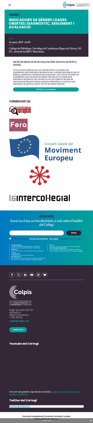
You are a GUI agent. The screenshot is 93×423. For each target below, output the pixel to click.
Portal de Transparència (33, 416)
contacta (18, 329)
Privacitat (49, 416)
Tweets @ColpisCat (19, 406)
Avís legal (58, 416)
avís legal (53, 239)
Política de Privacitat (39, 239)
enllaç (81, 251)
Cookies (67, 416)
